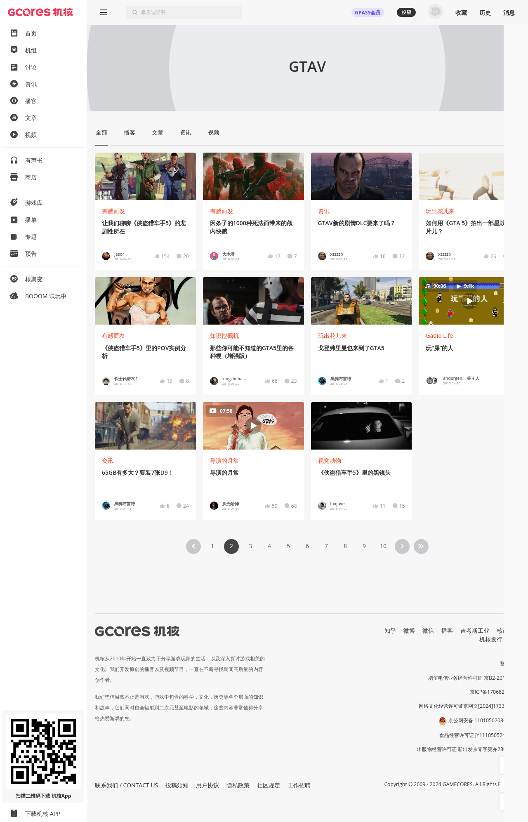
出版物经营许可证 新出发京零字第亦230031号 (468, 749)
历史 (485, 12)
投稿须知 (177, 785)
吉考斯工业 (474, 630)
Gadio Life (439, 335)
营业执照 (510, 663)
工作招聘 (299, 785)
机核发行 (490, 639)
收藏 (461, 12)
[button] (469, 301)
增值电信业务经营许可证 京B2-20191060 (474, 677)
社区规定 (268, 785)
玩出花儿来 (440, 211)
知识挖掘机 (224, 335)
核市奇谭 (508, 630)
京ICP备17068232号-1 (495, 691)
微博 (409, 630)
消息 (509, 12)
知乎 (390, 630)
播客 (447, 630)
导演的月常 (224, 460)
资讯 (324, 211)
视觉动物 (329, 460)
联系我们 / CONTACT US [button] (126, 785)
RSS (515, 639)
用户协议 (207, 785)
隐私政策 (238, 785)
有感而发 (113, 211)
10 (383, 546)
